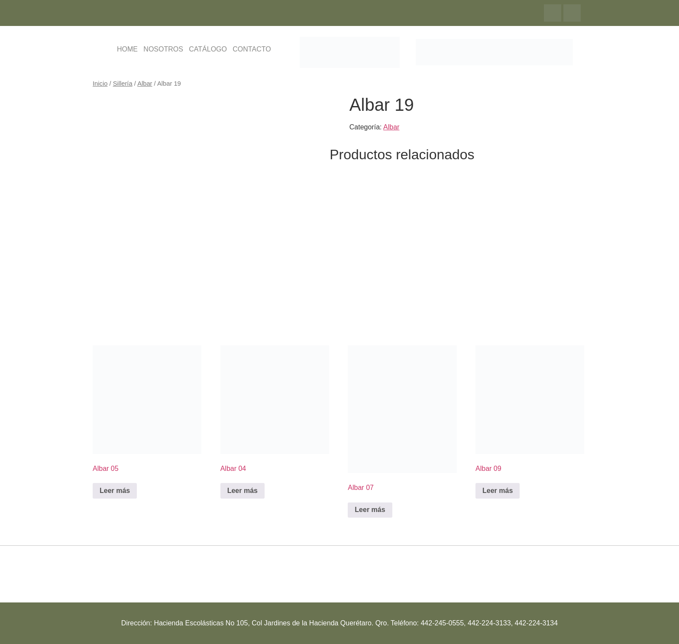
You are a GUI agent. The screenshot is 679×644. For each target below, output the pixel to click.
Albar (144, 83)
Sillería (123, 83)
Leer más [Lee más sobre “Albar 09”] (497, 490)
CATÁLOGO (208, 49)
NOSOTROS (163, 49)
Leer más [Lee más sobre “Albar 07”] (370, 509)
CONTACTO (252, 49)
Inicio (100, 83)
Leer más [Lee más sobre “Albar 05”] (115, 490)
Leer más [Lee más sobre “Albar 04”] (242, 490)
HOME (127, 49)
